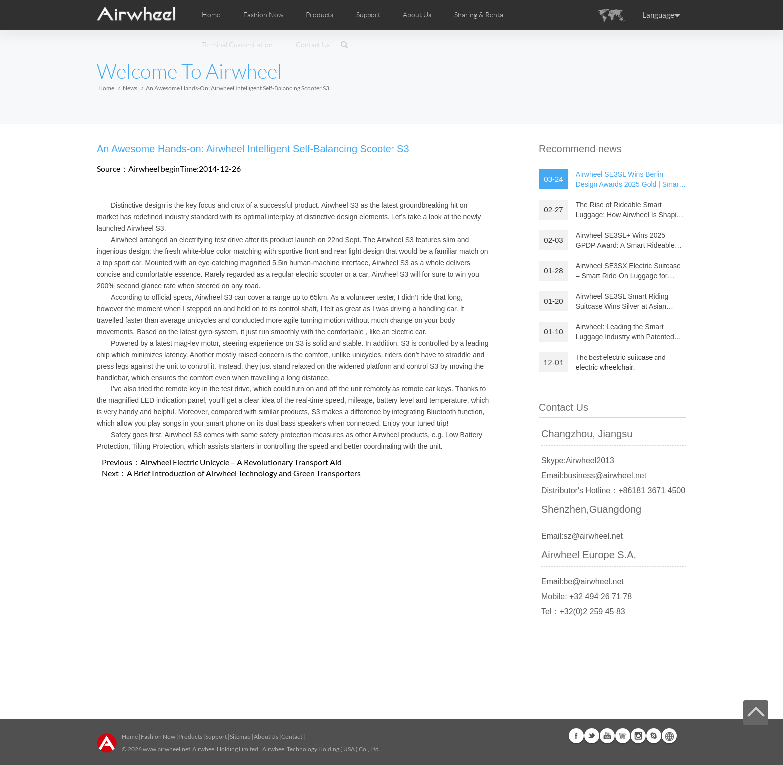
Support (368, 15)
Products (319, 15)
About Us (266, 736)
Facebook (576, 735)
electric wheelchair (604, 367)
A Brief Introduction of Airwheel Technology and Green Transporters (244, 473)
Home (211, 15)
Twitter (591, 735)
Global (669, 735)
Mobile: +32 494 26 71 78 (586, 596)
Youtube (607, 735)
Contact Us (313, 45)
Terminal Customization (237, 45)
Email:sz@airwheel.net (582, 536)
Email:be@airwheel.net (582, 581)
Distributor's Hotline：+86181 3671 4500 (613, 490)
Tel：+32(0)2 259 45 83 (583, 611)
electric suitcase (628, 357)
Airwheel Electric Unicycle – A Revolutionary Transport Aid (241, 462)
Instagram (638, 735)
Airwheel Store (622, 735)
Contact (291, 736)
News (130, 88)
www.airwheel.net (166, 749)
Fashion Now (158, 736)
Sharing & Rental (479, 15)
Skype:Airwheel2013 (577, 460)
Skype (653, 735)
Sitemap (240, 736)
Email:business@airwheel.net (593, 475)
